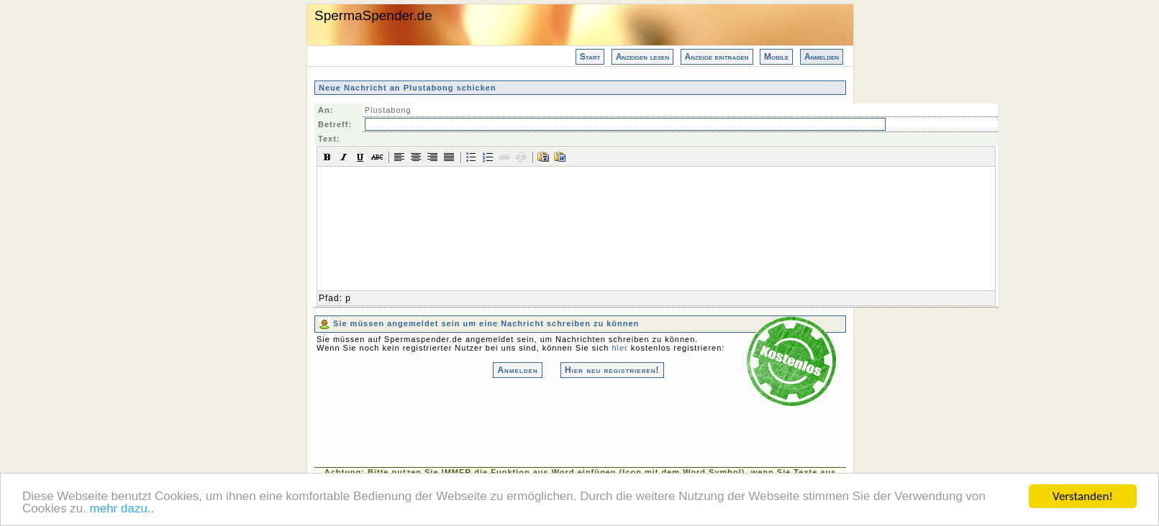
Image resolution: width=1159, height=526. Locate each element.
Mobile (776, 57)
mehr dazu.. (122, 510)
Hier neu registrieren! (612, 370)
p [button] (348, 298)
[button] (327, 157)
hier (619, 347)
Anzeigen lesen (642, 57)
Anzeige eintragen (717, 57)
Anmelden (821, 57)
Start (590, 57)
